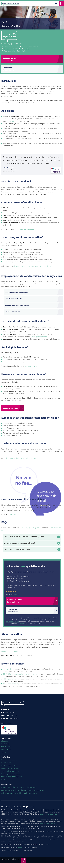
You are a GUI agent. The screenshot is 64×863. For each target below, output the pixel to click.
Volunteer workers (12, 312)
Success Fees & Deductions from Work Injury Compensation (22, 790)
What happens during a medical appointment (21, 458)
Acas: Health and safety (11, 684)
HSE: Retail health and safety (25, 229)
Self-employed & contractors (16, 292)
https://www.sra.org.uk (47, 823)
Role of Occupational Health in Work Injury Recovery (19, 793)
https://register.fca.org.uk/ (12, 621)
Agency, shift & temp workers (17, 305)
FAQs (3, 779)
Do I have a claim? (31, 366)
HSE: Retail (7, 669)
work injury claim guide (30, 528)
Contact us (5, 744)
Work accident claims (9, 765)
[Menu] (56, 3)
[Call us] (61, 3)
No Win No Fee (15, 514)
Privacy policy (6, 749)
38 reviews (16, 594)
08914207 (21, 847)
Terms (3, 752)
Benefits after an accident (10, 768)
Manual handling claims (42, 266)
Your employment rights (10, 771)
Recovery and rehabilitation (11, 774)
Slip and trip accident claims (23, 266)
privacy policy (21, 623)
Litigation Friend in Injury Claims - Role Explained (18, 787)
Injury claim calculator (9, 760)
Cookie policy (6, 747)
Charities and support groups (11, 777)
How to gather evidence (39, 337)
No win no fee (6, 763)
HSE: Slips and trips (10, 679)
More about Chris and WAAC (11, 651)
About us (4, 741)
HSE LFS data (10, 121)
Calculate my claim (10, 408)
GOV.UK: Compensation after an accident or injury (20, 674)
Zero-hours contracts (13, 299)
